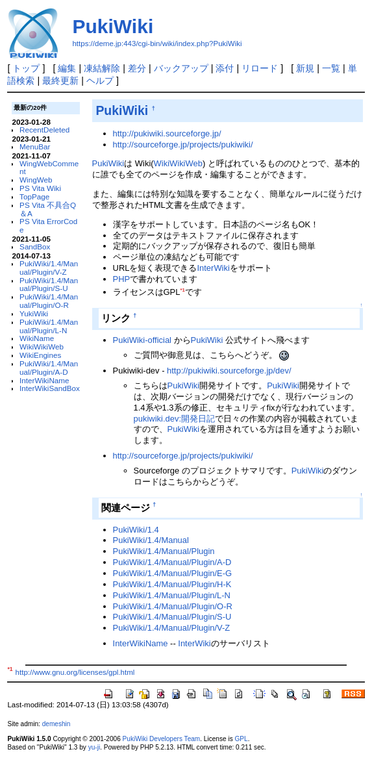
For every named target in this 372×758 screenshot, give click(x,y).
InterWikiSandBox (49, 388)
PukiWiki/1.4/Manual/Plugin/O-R (48, 300)
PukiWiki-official (142, 340)
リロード (260, 68)
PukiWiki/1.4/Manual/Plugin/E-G (172, 573)
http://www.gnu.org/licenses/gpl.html (75, 672)
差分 (137, 68)
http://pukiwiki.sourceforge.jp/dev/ (229, 370)
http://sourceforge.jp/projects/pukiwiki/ (183, 144)
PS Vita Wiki (40, 188)
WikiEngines (40, 355)
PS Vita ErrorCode (48, 225)
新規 (305, 68)
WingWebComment (49, 167)
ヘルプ (100, 80)
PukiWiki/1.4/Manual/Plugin (164, 551)
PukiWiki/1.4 (136, 530)
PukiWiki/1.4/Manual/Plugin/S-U (48, 284)
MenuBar (34, 146)
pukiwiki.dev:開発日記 (174, 418)
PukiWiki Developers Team (162, 738)
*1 (182, 290)
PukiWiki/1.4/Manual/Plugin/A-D (48, 367)
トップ (26, 68)
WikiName (36, 338)
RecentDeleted (44, 129)
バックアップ (181, 68)
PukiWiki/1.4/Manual (151, 540)
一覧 (331, 68)
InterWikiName (44, 380)
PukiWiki (112, 26)
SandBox (34, 246)
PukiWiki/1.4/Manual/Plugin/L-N (48, 326)
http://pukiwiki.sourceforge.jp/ (167, 133)
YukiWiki (33, 313)
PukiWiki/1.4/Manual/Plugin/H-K (172, 584)
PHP (121, 279)
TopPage (34, 196)
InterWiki (213, 268)
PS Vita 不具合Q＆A (47, 209)
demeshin (56, 723)
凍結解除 (102, 68)
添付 (225, 68)
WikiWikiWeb (41, 346)
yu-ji (94, 747)
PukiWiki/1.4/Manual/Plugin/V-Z (48, 267)
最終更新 (60, 80)
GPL (240, 738)
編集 (67, 68)
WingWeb (35, 179)
